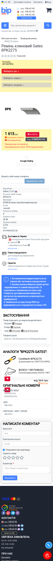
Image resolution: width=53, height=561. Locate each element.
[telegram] (13, 491)
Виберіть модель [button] (14, 85)
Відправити (10, 456)
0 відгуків (21, 56)
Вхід (48, 2)
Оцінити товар (9, 431)
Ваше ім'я (7, 407)
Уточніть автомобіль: (8, 63)
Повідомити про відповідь (16, 428)
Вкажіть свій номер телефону (15, 154)
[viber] (17, 491)
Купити (32, 134)
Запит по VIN (26, 18)
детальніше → (13, 226)
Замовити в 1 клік (34, 159)
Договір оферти (8, 546)
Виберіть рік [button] (11, 71)
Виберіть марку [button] (13, 78)
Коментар (8, 441)
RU (9, 2)
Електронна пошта (11, 417)
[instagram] (8, 491)
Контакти (38, 2)
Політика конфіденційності (13, 549)
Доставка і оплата (22, 2)
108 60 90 (26, 8)
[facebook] (3, 491)
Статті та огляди (9, 553)
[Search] (48, 25)
